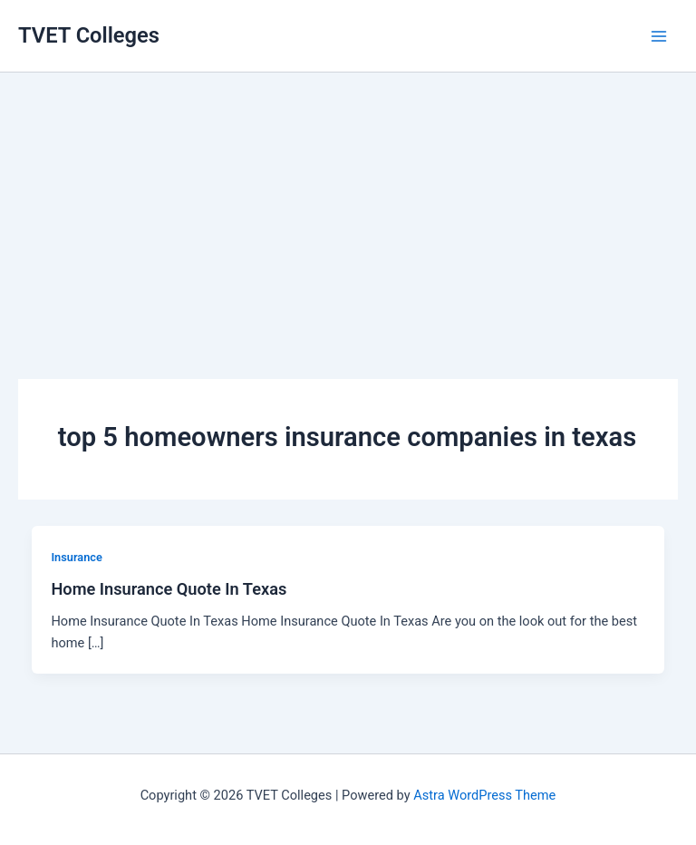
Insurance (76, 557)
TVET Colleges (89, 35)
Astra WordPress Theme (484, 795)
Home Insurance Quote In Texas (168, 588)
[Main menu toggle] (659, 36)
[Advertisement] (348, 199)
